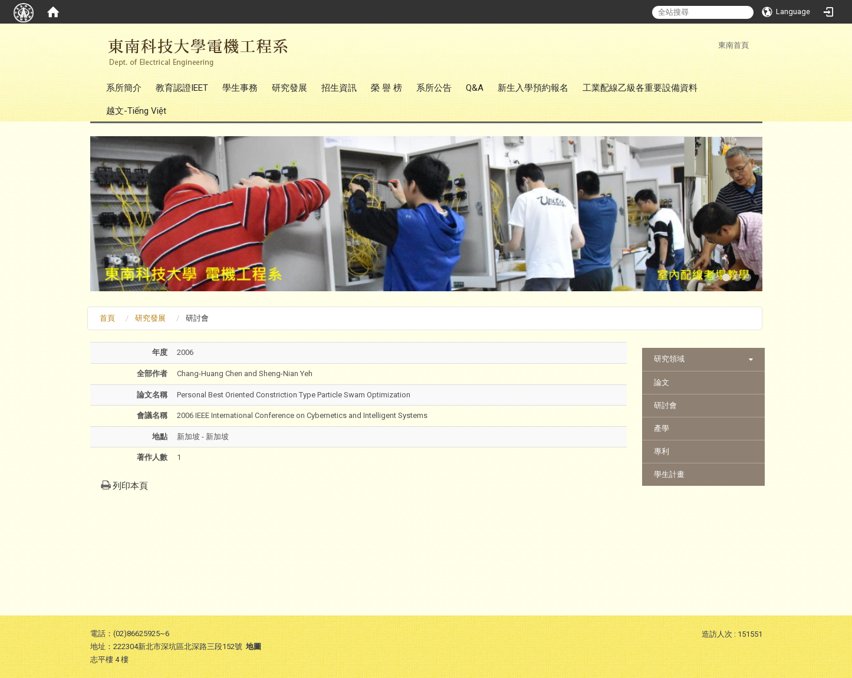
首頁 (107, 318)
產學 (661, 428)
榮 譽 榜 (386, 88)
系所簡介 (124, 88)
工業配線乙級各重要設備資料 (640, 88)
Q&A (474, 88)
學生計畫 (669, 474)
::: (712, 45)
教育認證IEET (182, 88)
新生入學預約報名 (533, 88)
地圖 (253, 646)
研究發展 (289, 88)
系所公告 (434, 88)
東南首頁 (733, 45)
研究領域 (669, 358)
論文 (661, 382)
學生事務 (240, 88)
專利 (661, 451)
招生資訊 (339, 88)
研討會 (665, 405)
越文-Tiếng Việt (136, 111)
